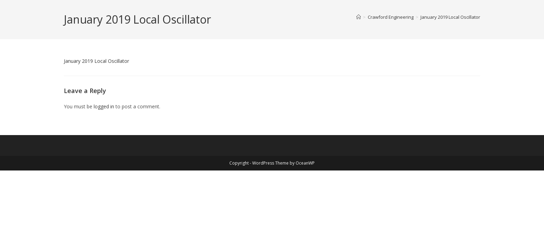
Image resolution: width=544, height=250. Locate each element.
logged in (104, 106)
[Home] (358, 17)
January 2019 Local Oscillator (450, 17)
